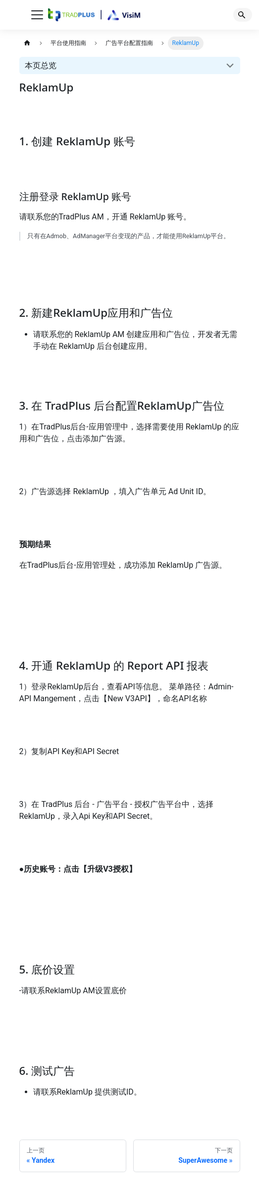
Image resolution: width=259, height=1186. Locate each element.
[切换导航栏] (37, 14)
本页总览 (40, 65)
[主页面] (27, 43)
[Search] (243, 15)
